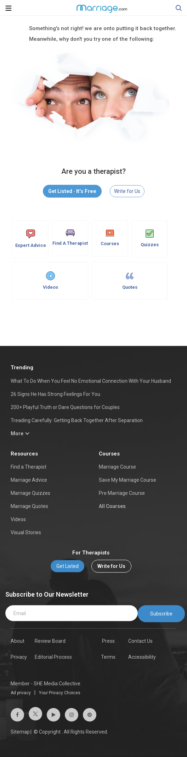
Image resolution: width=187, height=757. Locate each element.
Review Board (50, 641)
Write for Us (127, 191)
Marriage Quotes (29, 506)
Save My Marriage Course (127, 480)
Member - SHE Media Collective (45, 683)
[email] (71, 613)
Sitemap (20, 732)
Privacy (19, 657)
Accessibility (142, 657)
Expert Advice (30, 239)
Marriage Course (117, 467)
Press (108, 641)
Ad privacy (21, 692)
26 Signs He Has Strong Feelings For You (55, 394)
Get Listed (67, 566)
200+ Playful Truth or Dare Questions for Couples (65, 407)
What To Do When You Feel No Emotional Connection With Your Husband (91, 381)
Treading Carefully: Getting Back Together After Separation (77, 420)
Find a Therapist (28, 467)
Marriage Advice (29, 480)
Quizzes (150, 238)
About (17, 641)
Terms (108, 657)
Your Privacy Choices (59, 692)
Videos (50, 280)
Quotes (129, 280)
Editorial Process (53, 657)
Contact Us (140, 641)
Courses (110, 238)
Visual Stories (26, 532)
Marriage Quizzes (30, 493)
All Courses (112, 506)
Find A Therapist (70, 238)
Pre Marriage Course (122, 493)
